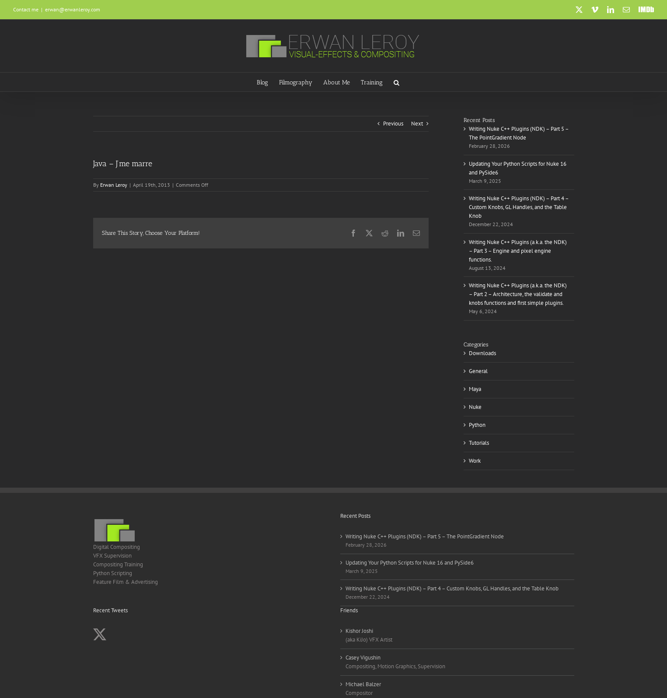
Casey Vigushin (363, 657)
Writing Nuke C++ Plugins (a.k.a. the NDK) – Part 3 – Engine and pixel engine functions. (518, 250)
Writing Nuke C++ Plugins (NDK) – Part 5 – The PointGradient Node (425, 536)
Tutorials (479, 443)
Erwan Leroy (113, 184)
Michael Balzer (363, 684)
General (478, 371)
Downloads (482, 353)
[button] (396, 82)
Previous (393, 123)
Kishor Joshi (359, 631)
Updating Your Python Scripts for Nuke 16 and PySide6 (410, 562)
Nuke (475, 407)
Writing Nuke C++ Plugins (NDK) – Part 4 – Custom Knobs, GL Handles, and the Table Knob (519, 207)
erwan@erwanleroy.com (72, 9)
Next (417, 123)
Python (477, 425)
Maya (475, 389)
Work (475, 460)
